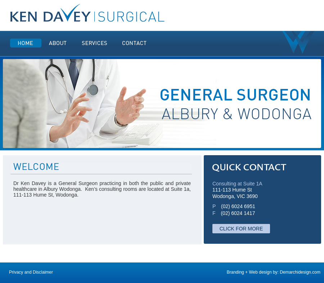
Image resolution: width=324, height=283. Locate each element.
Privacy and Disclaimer (31, 272)
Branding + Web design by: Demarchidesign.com (273, 272)
